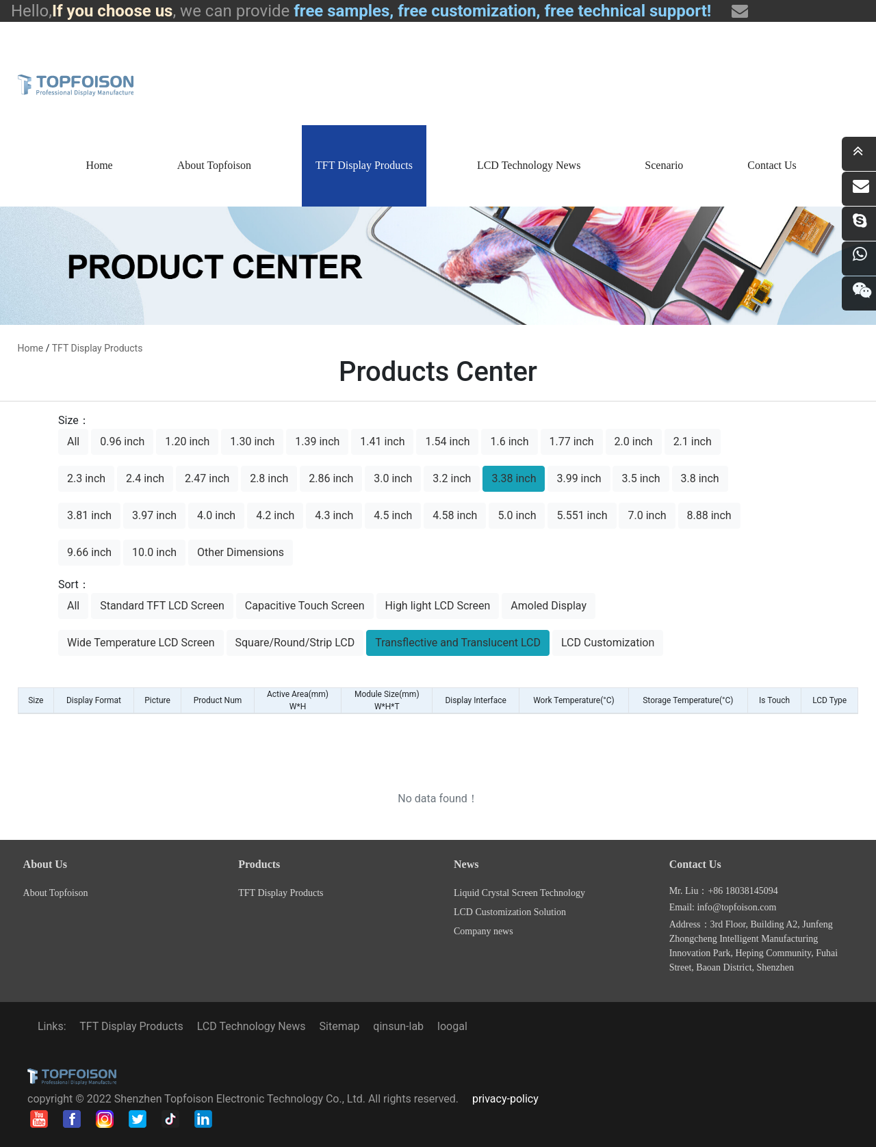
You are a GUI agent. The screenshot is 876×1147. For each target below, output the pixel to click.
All (73, 441)
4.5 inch (393, 515)
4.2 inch (275, 515)
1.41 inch (382, 441)
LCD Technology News (528, 165)
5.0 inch (517, 515)
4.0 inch (216, 515)
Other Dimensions (240, 552)
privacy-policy (505, 1098)
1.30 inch (252, 441)
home (31, 348)
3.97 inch (154, 515)
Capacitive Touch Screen (305, 605)
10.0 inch (154, 552)
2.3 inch (86, 478)
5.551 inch (581, 515)
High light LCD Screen (438, 605)
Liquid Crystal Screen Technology (519, 893)
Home (99, 165)
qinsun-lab (398, 1026)
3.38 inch (513, 478)
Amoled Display (549, 605)
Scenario (664, 165)
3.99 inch (578, 478)
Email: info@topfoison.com (723, 907)
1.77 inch (572, 441)
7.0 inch (647, 515)
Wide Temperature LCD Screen (141, 642)
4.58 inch (455, 515)
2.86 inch (331, 478)
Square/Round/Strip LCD (295, 642)
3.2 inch (452, 478)
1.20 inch (187, 441)
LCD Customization (607, 642)
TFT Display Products (364, 165)
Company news (483, 931)
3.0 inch (393, 478)
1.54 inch (447, 441)
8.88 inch (709, 515)
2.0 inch (634, 441)
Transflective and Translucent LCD (458, 642)
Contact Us (772, 165)
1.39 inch (317, 441)
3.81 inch (89, 515)
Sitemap (340, 1026)
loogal (452, 1026)
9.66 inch (89, 552)
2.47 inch (207, 478)
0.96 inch (122, 441)
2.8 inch (269, 478)
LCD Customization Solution (510, 912)
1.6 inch (509, 441)
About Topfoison (214, 165)
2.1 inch (692, 441)
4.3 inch (334, 515)
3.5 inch (640, 478)
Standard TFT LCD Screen (162, 605)
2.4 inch (145, 478)
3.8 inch (700, 478)
